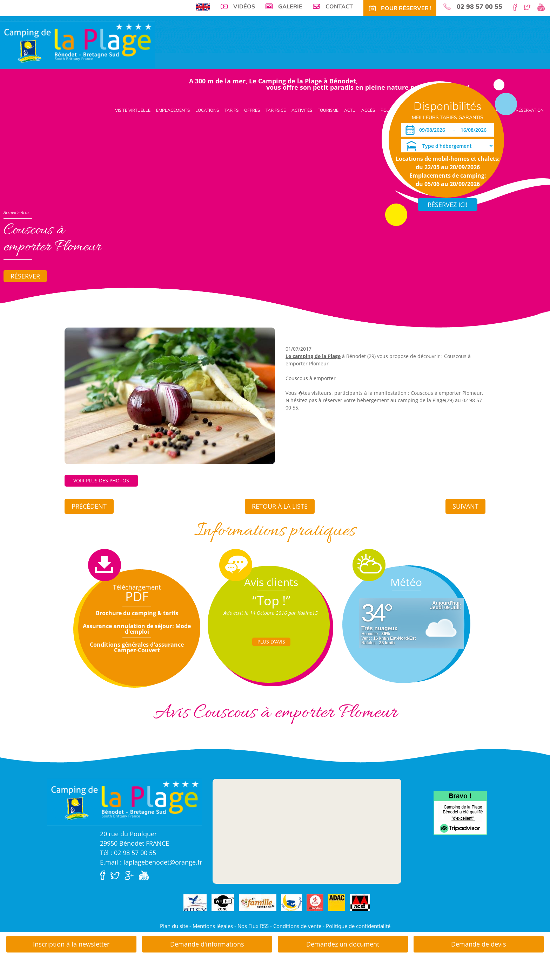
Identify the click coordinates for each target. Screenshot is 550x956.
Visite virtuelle (132, 110)
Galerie (290, 6)
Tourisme (328, 110)
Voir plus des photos (101, 480)
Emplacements (173, 110)
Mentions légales (213, 925)
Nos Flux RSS (253, 925)
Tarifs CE (276, 110)
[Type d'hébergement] (447, 145)
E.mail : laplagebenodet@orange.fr (151, 862)
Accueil (10, 212)
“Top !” (271, 600)
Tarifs (231, 110)
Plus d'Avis (271, 641)
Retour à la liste (280, 506)
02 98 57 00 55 (479, 7)
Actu (350, 110)
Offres (252, 110)
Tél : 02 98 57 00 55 (128, 852)
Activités (301, 110)
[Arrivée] (433, 130)
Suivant (465, 506)
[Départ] (475, 130)
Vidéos (244, 6)
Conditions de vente (297, 925)
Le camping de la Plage (313, 356)
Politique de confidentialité (358, 925)
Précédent (89, 506)
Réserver (25, 276)
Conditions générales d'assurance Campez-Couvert (137, 647)
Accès (368, 110)
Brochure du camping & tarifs (137, 613)
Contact (339, 6)
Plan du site (174, 925)
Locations (207, 110)
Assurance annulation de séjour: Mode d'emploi (137, 628)
